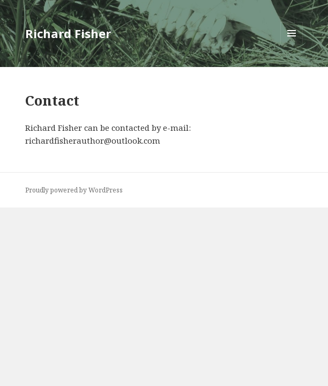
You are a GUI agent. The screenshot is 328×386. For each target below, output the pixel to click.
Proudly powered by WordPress (74, 190)
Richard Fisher (68, 33)
